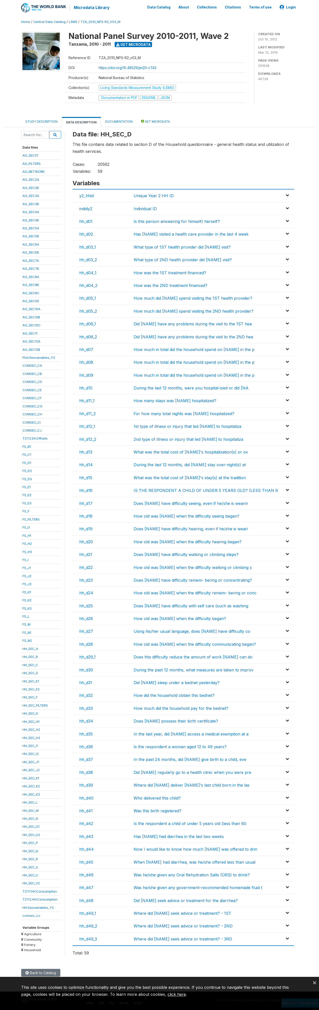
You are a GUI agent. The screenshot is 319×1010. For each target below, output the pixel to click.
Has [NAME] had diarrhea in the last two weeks (179, 835)
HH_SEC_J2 (31, 769)
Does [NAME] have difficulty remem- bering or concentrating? (193, 579)
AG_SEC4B (30, 219)
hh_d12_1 (87, 425)
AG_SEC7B (30, 268)
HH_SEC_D (30, 672)
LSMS (73, 21)
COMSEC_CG (32, 405)
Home (25, 21)
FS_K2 (27, 599)
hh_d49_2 (88, 925)
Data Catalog (158, 7)
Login (288, 7)
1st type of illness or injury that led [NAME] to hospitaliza (187, 425)
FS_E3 (26, 502)
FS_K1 (26, 591)
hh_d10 (85, 387)
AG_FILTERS (31, 163)
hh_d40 (86, 797)
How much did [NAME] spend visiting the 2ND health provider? (193, 310)
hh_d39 (86, 784)
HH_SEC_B (30, 656)
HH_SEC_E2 (31, 688)
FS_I (25, 559)
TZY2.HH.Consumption (40, 899)
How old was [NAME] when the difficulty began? (180, 617)
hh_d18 (85, 515)
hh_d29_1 (87, 656)
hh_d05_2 (88, 310)
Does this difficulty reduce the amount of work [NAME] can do (193, 656)
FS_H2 (27, 543)
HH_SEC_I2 (30, 753)
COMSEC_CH (32, 413)
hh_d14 (86, 464)
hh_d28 (86, 643)
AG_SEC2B (30, 187)
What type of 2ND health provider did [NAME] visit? (183, 259)
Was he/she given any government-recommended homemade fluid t (198, 886)
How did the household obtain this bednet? (174, 694)
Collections (207, 7)
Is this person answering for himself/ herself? (177, 220)
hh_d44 (86, 848)
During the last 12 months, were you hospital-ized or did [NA (191, 387)
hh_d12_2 (87, 438)
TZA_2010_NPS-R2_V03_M (100, 21)
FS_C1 (26, 454)
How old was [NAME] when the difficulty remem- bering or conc (195, 592)
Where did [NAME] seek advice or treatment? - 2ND (183, 925)
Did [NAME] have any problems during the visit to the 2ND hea (193, 336)
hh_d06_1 (87, 323)
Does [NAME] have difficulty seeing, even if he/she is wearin (191, 502)
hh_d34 (86, 720)
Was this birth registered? (157, 810)
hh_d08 (86, 361)
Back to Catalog (40, 972)
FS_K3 (27, 608)
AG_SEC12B (31, 349)
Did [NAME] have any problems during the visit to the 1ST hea (193, 323)
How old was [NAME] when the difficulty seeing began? (186, 515)
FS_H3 (27, 551)
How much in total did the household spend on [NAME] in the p (194, 348)
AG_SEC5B (30, 236)
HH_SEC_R (30, 858)
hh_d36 (86, 745)
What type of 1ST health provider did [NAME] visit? (182, 246)
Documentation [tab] (119, 121)
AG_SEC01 (30, 155)
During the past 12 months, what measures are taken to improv (193, 669)
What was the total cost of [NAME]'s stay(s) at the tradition (190, 476)
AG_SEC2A (30, 179)
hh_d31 (85, 681)
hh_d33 (86, 707)
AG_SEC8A (30, 276)
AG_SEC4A (30, 211)
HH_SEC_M (30, 810)
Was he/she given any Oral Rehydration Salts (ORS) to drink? (192, 874)
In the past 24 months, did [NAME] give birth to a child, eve (190, 758)
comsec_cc (31, 915)
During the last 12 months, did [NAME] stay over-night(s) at (190, 464)
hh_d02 (86, 233)
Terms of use (260, 7)
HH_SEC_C (30, 664)
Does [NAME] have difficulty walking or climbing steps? (186, 553)
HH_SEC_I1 (30, 745)
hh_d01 (85, 220)
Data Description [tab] (81, 121)
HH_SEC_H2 (31, 729)
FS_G (26, 527)
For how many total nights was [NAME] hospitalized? (184, 412)
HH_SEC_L (30, 802)
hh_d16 (85, 489)
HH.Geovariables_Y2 (38, 907)
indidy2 (85, 207)
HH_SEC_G (30, 713)
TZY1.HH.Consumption (39, 891)
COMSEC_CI (31, 422)
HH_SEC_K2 (31, 785)
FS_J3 (26, 583)
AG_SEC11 (29, 333)
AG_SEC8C (30, 292)
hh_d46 (86, 874)
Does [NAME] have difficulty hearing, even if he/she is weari (191, 528)
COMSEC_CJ (32, 430)
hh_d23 (86, 579)
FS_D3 (27, 478)
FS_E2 (26, 494)
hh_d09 (86, 374)
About (183, 7)
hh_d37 (86, 758)
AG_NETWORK (33, 171)
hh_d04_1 (87, 272)
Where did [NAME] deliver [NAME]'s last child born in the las (191, 784)
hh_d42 (86, 822)
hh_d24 (86, 592)
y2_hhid (86, 194)
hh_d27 (86, 630)
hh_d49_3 (88, 938)
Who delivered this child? (157, 797)
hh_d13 (85, 451)
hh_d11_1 (87, 400)
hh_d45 (86, 861)
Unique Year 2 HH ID (154, 194)
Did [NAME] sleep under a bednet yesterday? (177, 681)
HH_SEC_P (30, 842)
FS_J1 (26, 567)
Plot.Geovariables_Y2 (38, 357)
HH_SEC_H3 (31, 737)
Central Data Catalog (49, 21)
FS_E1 (26, 486)
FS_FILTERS (31, 519)
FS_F (25, 510)
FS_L (25, 616)
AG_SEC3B (30, 203)
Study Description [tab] (41, 121)
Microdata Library (91, 7)
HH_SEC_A (30, 648)
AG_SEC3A (30, 195)
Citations (233, 7)
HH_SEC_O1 (30, 826)
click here (176, 994)
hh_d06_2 (88, 336)
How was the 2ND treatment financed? (170, 284)
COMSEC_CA (32, 365)
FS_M (26, 624)
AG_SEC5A (30, 227)
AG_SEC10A (31, 308)
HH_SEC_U (30, 874)
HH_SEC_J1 (30, 761)
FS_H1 (26, 535)
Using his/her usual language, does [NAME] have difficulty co (192, 630)
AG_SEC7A (30, 260)
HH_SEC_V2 (31, 883)
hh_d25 (86, 605)
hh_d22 (86, 566)
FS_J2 (26, 575)
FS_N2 (27, 640)
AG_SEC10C (31, 324)
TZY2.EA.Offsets (35, 438)
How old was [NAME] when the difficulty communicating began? (195, 643)
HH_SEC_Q (30, 850)
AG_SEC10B (31, 316)
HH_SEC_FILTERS (35, 705)
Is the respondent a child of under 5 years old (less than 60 (190, 822)
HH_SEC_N (30, 818)
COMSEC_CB (32, 373)
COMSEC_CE (32, 389)
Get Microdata (133, 44)
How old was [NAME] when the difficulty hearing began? (187, 541)
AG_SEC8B (30, 284)
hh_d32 (86, 694)
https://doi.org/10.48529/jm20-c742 (128, 67)
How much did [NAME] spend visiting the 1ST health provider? (193, 297)
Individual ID (145, 207)
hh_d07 (86, 348)
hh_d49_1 (87, 912)
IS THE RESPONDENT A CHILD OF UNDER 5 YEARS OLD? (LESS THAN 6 (206, 489)
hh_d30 (86, 669)
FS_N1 (26, 632)
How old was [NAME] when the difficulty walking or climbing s (193, 566)
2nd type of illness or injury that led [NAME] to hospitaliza (188, 438)
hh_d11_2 (87, 412)
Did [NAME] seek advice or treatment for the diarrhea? (186, 899)
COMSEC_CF (32, 397)
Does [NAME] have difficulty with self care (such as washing (191, 605)
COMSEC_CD (32, 381)
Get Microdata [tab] (155, 120)
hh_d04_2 (88, 284)
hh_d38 (86, 771)
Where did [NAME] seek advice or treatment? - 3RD (183, 938)
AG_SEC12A (31, 341)
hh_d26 (86, 617)
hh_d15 (85, 476)
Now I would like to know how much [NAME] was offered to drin (195, 848)
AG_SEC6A (30, 244)
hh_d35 (86, 733)
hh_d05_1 (87, 297)
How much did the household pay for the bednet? (181, 707)
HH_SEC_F (30, 697)
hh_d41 (86, 810)
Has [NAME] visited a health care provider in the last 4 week (191, 233)
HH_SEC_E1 (30, 680)
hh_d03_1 (87, 246)
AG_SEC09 (30, 300)
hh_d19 (85, 528)
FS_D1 (26, 462)
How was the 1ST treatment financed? (170, 272)
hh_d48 (86, 899)
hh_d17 (85, 502)
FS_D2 (27, 470)
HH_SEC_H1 (30, 721)
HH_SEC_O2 (31, 834)
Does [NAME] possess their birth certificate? (176, 720)
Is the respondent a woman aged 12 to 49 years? (180, 745)
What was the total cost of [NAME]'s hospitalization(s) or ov (191, 451)
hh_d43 (86, 835)
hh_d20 (86, 541)
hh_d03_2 (88, 259)
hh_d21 (85, 553)
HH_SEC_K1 (30, 777)
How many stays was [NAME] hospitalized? (175, 400)
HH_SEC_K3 (31, 794)
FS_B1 (26, 446)
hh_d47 (86, 886)
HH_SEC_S (30, 866)
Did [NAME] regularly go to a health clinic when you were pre (192, 771)
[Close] (315, 982)
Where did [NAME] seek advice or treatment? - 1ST (182, 912)
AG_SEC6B (30, 252)
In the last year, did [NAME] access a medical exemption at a (191, 733)
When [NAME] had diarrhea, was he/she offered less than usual (194, 861)
